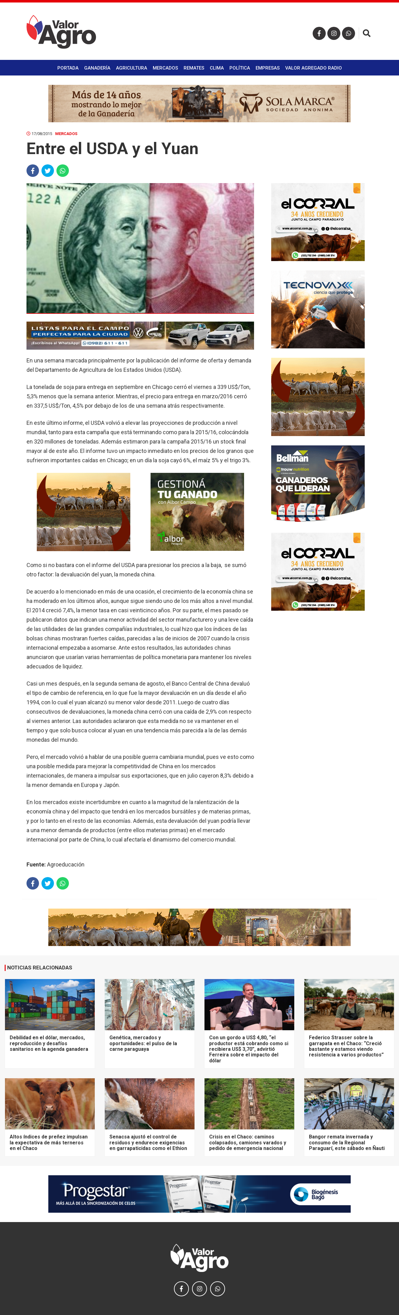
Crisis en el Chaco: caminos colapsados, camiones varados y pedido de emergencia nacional (247, 1142)
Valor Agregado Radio (313, 68)
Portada (68, 68)
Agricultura (131, 68)
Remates (194, 68)
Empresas (268, 68)
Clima (217, 68)
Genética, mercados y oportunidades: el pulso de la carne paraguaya (143, 1043)
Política (239, 68)
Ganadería (97, 68)
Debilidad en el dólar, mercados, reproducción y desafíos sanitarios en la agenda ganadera (49, 1043)
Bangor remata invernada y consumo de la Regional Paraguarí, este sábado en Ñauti (347, 1142)
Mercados (165, 68)
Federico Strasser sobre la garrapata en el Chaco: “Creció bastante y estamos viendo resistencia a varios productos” (346, 1046)
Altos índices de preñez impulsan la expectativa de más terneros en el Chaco (49, 1142)
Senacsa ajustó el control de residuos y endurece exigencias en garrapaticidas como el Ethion (148, 1142)
